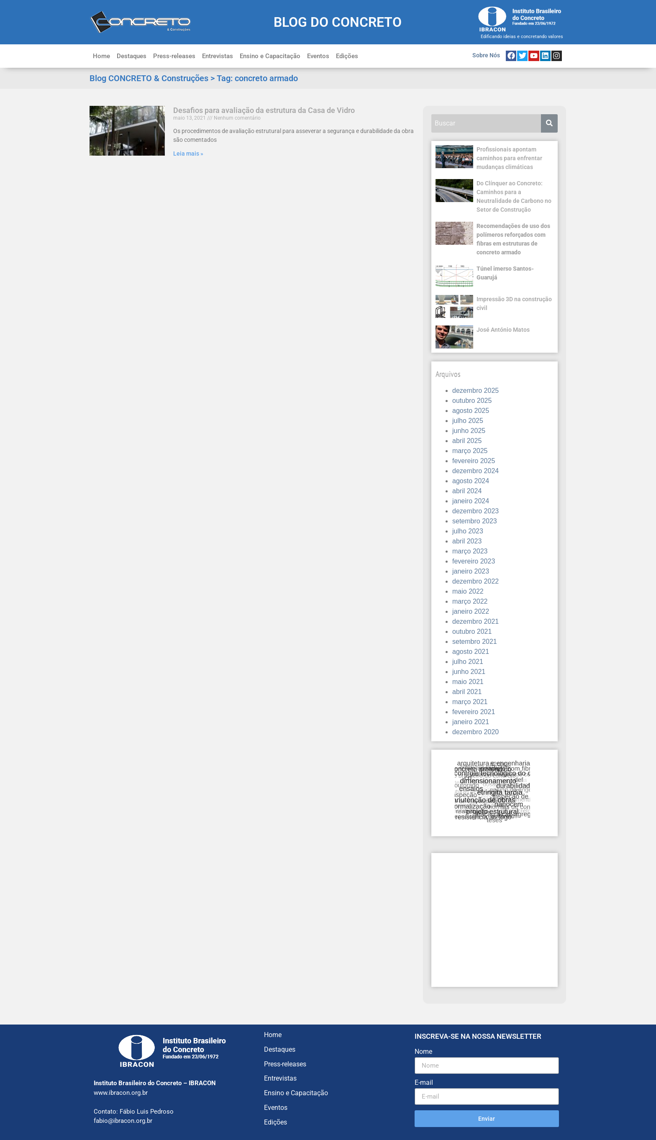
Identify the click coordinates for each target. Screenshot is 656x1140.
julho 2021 (467, 661)
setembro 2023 (474, 521)
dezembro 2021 (475, 621)
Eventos (318, 56)
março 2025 (470, 450)
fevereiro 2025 (473, 460)
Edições (347, 56)
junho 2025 (468, 430)
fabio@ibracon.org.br (123, 1121)
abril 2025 (467, 440)
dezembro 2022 (475, 581)
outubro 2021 (472, 631)
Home (101, 56)
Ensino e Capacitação (270, 56)
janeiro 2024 (470, 501)
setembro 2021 (474, 641)
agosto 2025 (470, 410)
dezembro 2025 (475, 390)
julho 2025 (467, 420)
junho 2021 (468, 671)
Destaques (131, 56)
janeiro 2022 (470, 611)
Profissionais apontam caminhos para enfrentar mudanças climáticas (509, 158)
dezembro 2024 (475, 470)
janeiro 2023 (470, 571)
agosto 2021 (470, 651)
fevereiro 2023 (473, 561)
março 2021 (470, 701)
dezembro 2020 (475, 731)
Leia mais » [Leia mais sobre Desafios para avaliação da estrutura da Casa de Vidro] (188, 153)
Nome (423, 1051)
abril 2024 (467, 490)
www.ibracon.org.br (121, 1092)
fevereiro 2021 (473, 711)
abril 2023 (467, 541)
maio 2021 (468, 681)
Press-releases (174, 56)
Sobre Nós (486, 55)
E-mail (424, 1082)
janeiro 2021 (470, 721)
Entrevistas (217, 56)
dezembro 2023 (475, 511)
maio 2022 (468, 591)
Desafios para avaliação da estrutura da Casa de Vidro (264, 110)
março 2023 (470, 551)
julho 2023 (467, 531)
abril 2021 (467, 691)
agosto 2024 (470, 480)
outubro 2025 (472, 400)
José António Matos (503, 329)
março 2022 (470, 601)
